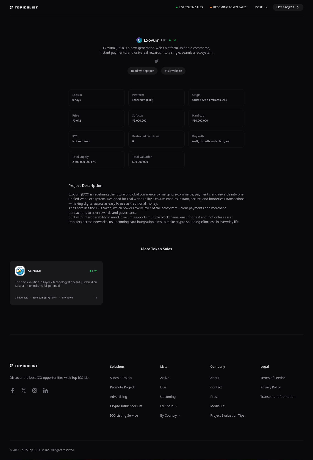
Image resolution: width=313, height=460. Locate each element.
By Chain (169, 406)
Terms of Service (272, 378)
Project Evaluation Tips (227, 415)
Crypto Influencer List (126, 406)
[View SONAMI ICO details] (95, 297)
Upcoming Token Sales (228, 7)
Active (164, 378)
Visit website (173, 71)
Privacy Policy (270, 387)
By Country (170, 415)
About (214, 378)
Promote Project (122, 387)
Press (214, 396)
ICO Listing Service (124, 415)
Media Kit (217, 406)
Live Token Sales (189, 7)
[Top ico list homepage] (24, 7)
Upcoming (168, 396)
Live (163, 387)
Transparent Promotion (278, 396)
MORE (261, 7)
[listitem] (56, 283)
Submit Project (121, 378)
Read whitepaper (142, 71)
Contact (216, 387)
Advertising (118, 396)
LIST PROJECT (288, 7)
